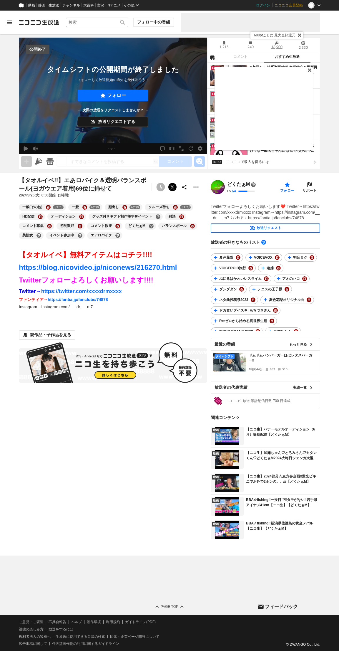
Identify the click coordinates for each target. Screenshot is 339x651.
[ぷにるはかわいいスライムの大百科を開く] (266, 278)
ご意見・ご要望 (31, 622)
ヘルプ (76, 622)
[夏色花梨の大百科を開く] (238, 257)
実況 (100, 5)
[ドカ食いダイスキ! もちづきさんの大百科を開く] (275, 310)
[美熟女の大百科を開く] (38, 235)
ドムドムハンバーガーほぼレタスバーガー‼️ (280, 357)
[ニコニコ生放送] (39, 22)
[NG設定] (212, 57)
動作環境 (94, 622)
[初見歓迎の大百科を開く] (80, 226)
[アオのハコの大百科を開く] (304, 278)
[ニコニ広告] (38, 161)
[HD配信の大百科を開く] (40, 216)
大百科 (88, 5)
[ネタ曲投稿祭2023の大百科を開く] (253, 299)
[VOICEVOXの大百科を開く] (277, 257)
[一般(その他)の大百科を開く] (48, 207)
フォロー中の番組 (153, 22)
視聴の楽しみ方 (31, 629)
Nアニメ (114, 5)
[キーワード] (97, 22)
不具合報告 (57, 622)
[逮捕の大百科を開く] (278, 268)
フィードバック (281, 606)
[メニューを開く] (9, 22)
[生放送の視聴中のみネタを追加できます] (26, 161)
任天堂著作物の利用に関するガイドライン (85, 643)
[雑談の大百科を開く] (181, 216)
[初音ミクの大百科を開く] (312, 257)
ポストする (172, 187)
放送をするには (61, 629)
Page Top (169, 607)
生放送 (54, 5)
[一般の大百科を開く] (84, 207)
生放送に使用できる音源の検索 (80, 636)
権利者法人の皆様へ (35, 636)
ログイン (263, 5)
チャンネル (71, 5)
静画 (41, 5)
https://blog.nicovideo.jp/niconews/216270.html (98, 267)
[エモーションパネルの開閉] (199, 161)
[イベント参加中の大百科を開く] (80, 235)
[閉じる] (299, 35)
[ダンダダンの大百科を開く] (241, 289)
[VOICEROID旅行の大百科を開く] (250, 268)
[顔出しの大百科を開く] (124, 207)
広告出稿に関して (33, 644)
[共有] (184, 187)
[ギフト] (50, 161)
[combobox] (97, 22)
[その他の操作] (196, 187)
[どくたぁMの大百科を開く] (151, 226)
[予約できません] (161, 187)
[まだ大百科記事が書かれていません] (253, 184)
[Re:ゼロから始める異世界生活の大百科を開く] (272, 321)
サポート (310, 191)
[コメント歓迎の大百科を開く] (117, 226)
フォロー (116, 95)
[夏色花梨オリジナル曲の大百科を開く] (309, 299)
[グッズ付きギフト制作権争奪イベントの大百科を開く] (158, 216)
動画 (31, 5)
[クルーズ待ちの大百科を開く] (175, 207)
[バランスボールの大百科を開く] (192, 226)
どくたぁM (238, 184)
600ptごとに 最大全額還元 (274, 35)
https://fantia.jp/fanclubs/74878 (78, 299)
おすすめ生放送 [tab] (287, 57)
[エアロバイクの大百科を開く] (117, 235)
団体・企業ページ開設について (134, 636)
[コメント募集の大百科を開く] (49, 226)
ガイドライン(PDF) (140, 622)
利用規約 (113, 622)
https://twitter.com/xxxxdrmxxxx (81, 291)
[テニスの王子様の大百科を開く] (287, 289)
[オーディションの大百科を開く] (81, 216)
